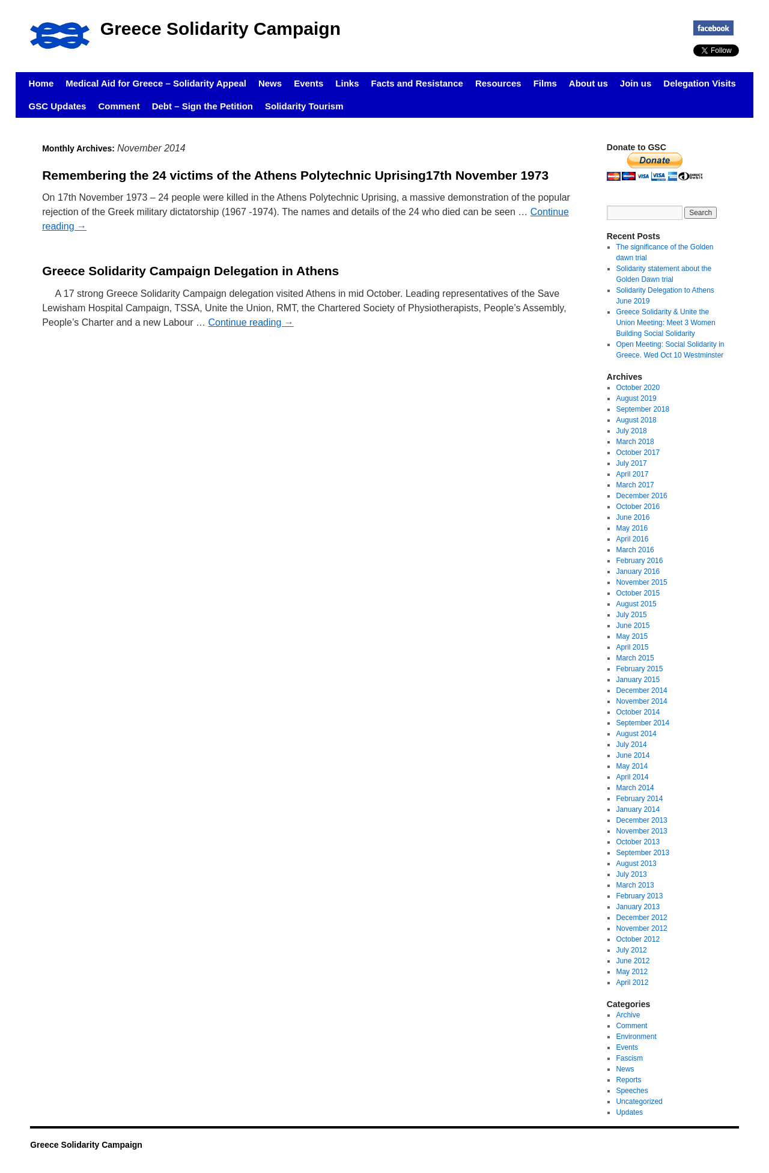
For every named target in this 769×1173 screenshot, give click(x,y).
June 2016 (632, 517)
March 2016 (635, 550)
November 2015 (641, 582)
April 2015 (632, 647)
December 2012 (641, 917)
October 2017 (638, 452)
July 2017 (631, 463)
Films (545, 83)
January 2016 (638, 571)
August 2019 (636, 398)
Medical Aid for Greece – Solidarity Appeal (155, 83)
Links (347, 83)
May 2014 (632, 766)
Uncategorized (639, 1101)
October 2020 (638, 387)
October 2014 (638, 712)
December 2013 (641, 820)
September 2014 (642, 723)
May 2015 (632, 636)
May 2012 (632, 971)
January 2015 (638, 679)
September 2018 (642, 409)
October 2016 (638, 506)
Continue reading (251, 322)
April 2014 (632, 777)
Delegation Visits (699, 83)
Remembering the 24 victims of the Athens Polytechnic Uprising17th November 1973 (295, 175)
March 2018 (635, 441)
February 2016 (639, 560)
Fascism (629, 1058)
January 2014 (638, 809)
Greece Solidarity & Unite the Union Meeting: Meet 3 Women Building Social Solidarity (665, 323)
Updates (629, 1112)
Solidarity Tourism (304, 106)
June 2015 (632, 625)
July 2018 (631, 431)
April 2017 (632, 474)
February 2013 (639, 896)
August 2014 (636, 734)
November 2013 (641, 831)
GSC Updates (58, 106)
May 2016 (632, 528)
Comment (118, 106)
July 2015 (631, 615)
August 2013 (636, 863)
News (270, 83)
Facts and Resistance (417, 83)
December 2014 (641, 690)
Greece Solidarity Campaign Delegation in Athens (190, 271)
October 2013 (638, 842)
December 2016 (641, 496)
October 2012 (638, 939)
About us (588, 83)
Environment (636, 1036)
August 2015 (636, 604)
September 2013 (642, 853)
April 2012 (632, 982)
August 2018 (636, 420)
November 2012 (641, 928)
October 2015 (638, 593)
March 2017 (635, 485)
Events (308, 83)
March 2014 (635, 788)
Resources (498, 83)
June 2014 (632, 755)
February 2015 (639, 669)
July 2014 (631, 744)
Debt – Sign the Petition (202, 106)
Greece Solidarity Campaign (220, 28)
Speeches (632, 1090)
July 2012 (631, 950)
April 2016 (632, 539)
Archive (628, 1015)
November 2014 (641, 701)
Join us (636, 83)
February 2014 (639, 798)
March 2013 (635, 885)
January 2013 (638, 907)
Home (41, 83)
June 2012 (632, 961)
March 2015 (635, 658)
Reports (628, 1080)
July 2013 (631, 874)
